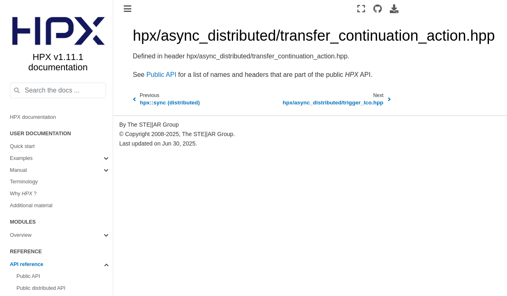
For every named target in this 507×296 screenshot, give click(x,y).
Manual (18, 170)
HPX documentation (33, 117)
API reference (26, 264)
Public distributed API (40, 288)
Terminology (24, 182)
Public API (28, 276)
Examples (21, 158)
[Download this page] (394, 9)
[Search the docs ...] (58, 90)
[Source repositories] (377, 9)
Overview (20, 235)
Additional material (31, 205)
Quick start (22, 146)
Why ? (23, 194)
